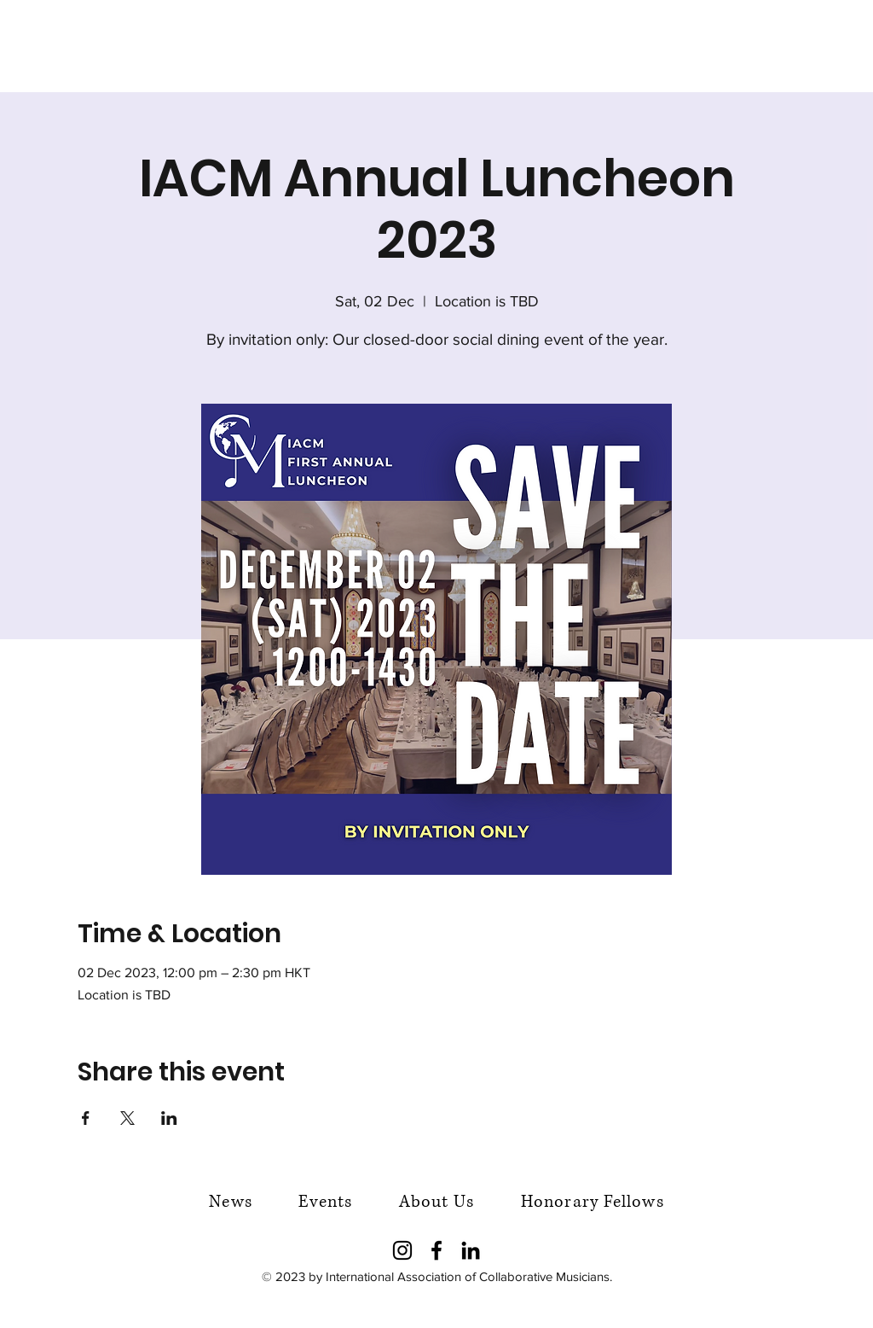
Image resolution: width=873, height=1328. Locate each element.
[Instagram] (402, 1250)
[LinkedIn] (470, 1250)
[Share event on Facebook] (86, 1118)
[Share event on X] (127, 1118)
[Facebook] (436, 1250)
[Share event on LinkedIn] (169, 1118)
